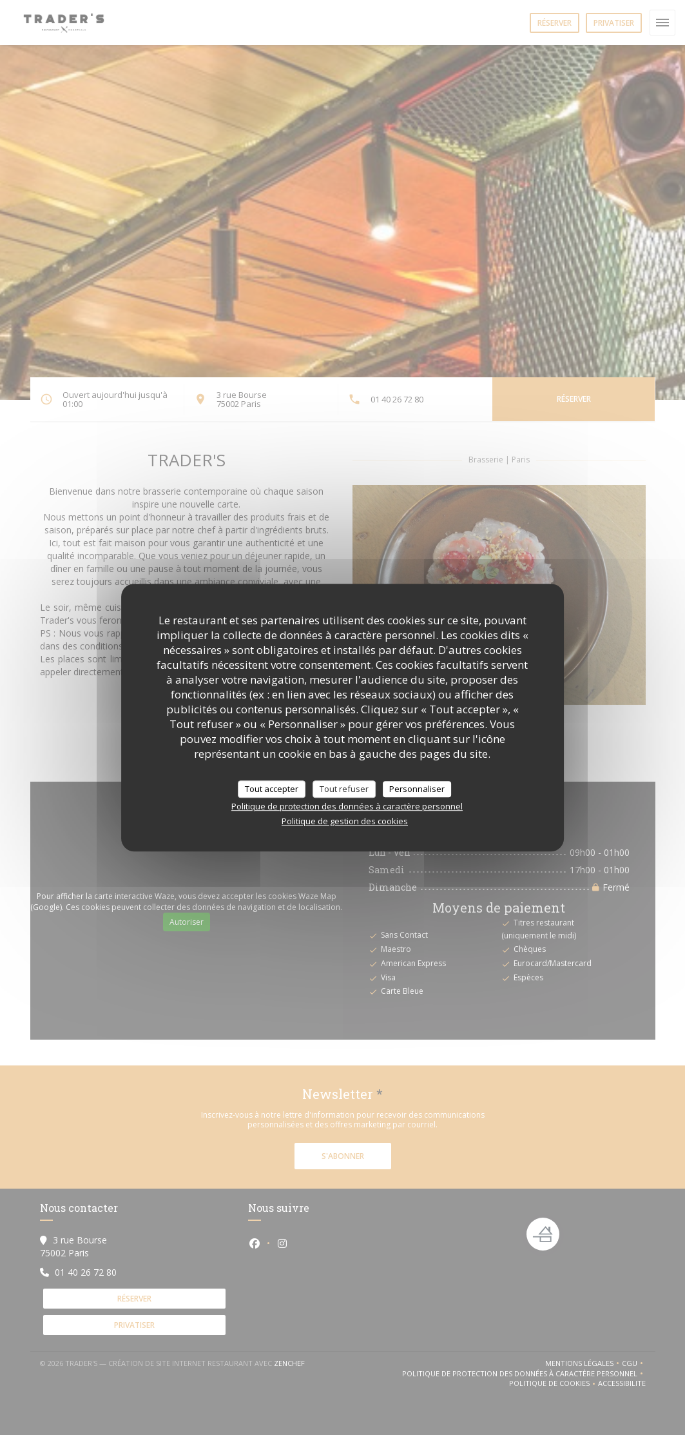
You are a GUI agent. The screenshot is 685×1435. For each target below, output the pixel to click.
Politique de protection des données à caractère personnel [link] (347, 806)
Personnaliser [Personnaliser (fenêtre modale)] (417, 789)
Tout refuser (344, 789)
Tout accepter (271, 789)
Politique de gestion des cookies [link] (345, 821)
